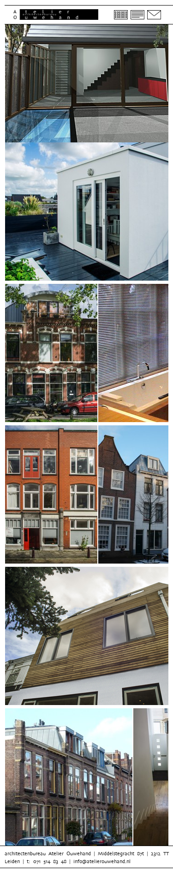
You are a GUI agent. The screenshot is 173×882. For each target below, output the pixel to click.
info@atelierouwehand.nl (102, 861)
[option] (51, 354)
